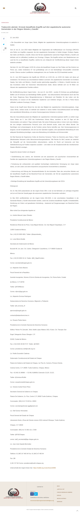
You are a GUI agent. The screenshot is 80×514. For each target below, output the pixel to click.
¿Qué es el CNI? (60, 489)
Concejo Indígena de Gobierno (64, 492)
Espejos (59, 495)
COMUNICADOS (5, 22)
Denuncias (59, 501)
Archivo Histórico (61, 498)
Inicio (58, 486)
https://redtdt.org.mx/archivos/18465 (44, 468)
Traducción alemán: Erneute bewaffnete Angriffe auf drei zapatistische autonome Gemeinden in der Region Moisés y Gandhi (35, 28)
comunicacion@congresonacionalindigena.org (42, 500)
